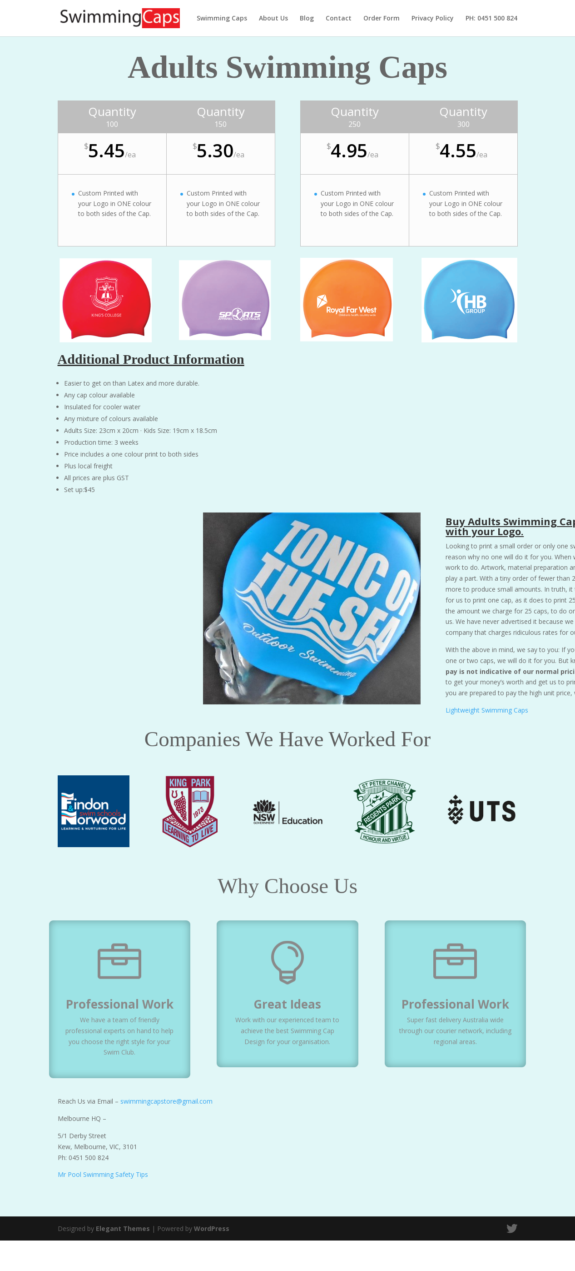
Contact (339, 18)
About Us (273, 18)
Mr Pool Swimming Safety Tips (103, 1174)
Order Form (381, 18)
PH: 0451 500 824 (491, 18)
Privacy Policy (432, 18)
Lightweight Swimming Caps (487, 710)
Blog (307, 18)
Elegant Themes (123, 1228)
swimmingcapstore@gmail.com (166, 1101)
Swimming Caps (222, 18)
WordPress (211, 1228)
